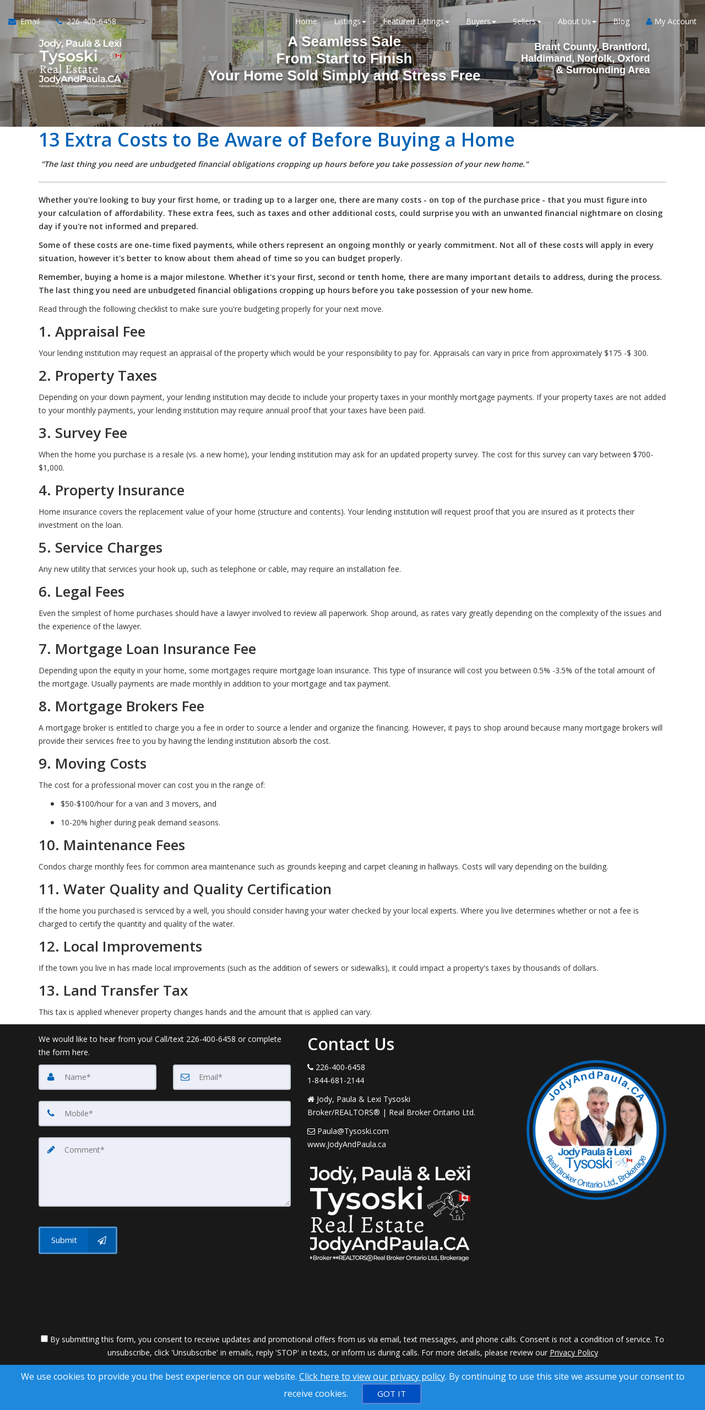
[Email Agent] (28, 22)
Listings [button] (350, 22)
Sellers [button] (527, 22)
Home (306, 22)
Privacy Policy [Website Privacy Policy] (574, 1352)
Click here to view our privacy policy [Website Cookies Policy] (372, 1376)
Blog (621, 22)
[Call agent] (82, 22)
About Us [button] (577, 22)
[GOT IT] (391, 1393)
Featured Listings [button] (416, 22)
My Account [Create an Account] (671, 22)
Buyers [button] (481, 22)
